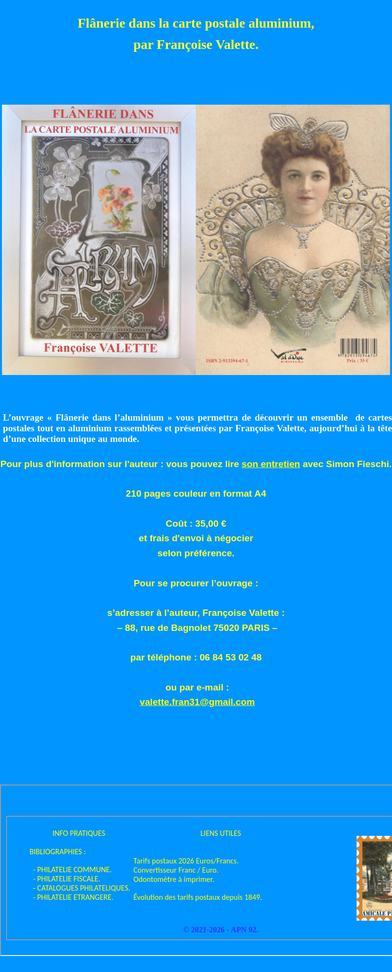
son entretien (271, 464)
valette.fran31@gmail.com (197, 702)
